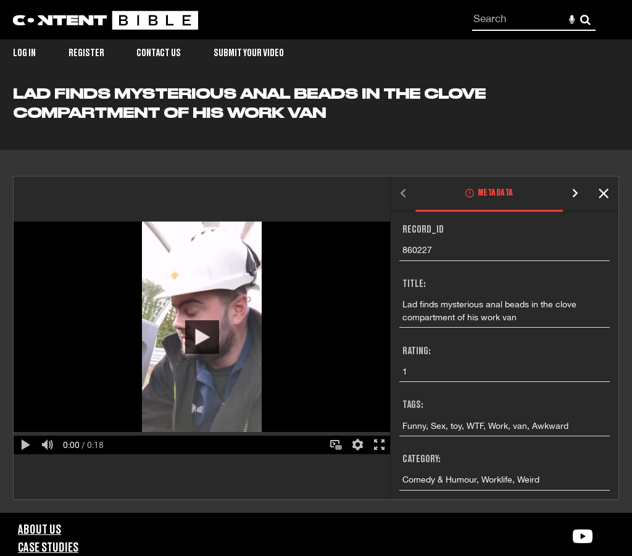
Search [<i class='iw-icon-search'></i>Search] (585, 19)
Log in (24, 53)
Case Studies (48, 548)
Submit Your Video (249, 53)
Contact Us (158, 53)
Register (86, 53)
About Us (39, 530)
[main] (316, 299)
